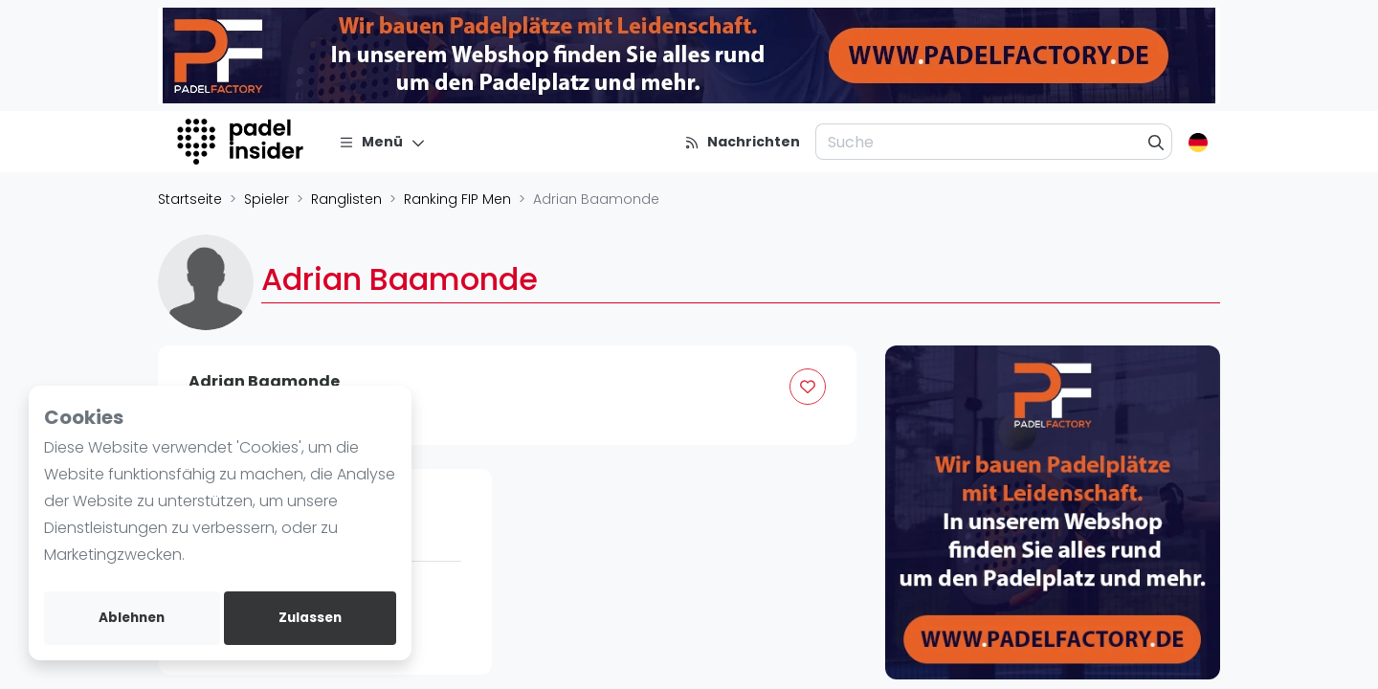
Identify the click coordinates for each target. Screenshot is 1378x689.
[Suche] (1156, 141)
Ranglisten (346, 199)
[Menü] (382, 141)
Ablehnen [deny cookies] (132, 618)
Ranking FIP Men (457, 199)
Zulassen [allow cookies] (310, 618)
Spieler (266, 199)
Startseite (190, 199)
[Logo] (242, 141)
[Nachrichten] (742, 141)
